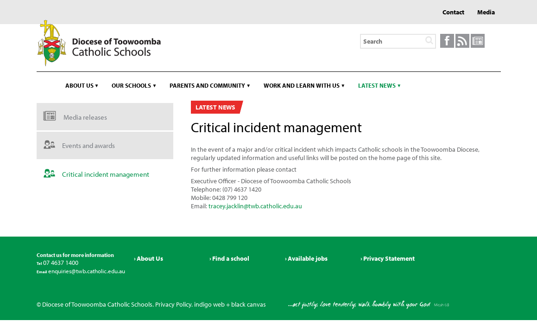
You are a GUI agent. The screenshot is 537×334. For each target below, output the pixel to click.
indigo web (209, 304)
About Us (150, 258)
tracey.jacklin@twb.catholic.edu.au (255, 206)
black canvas (248, 304)
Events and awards (88, 145)
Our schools (131, 85)
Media (486, 12)
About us (79, 85)
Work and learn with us (302, 85)
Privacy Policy (173, 304)
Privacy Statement (389, 258)
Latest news (377, 85)
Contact (453, 12)
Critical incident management (105, 174)
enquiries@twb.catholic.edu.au (86, 271)
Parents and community (207, 85)
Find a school (230, 258)
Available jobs (308, 258)
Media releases (85, 117)
